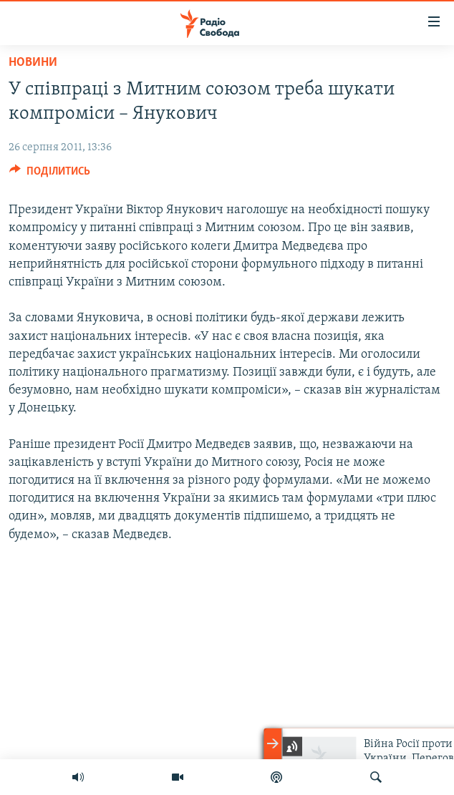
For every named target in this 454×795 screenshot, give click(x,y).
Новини (33, 62)
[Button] (49, 174)
